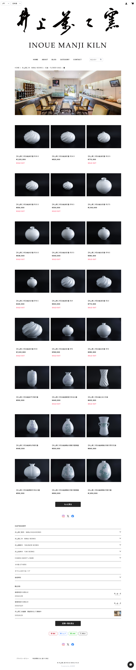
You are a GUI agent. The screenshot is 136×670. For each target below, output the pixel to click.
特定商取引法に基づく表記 (40, 658)
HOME (35, 59)
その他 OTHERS (20, 564)
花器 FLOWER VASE (53, 68)
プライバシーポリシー (23, 658)
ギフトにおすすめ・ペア (22, 571)
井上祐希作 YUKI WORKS (24, 552)
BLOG (54, 59)
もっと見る (68, 504)
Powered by (68, 666)
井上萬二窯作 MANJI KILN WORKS (28, 532)
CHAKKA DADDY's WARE (24, 558)
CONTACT (77, 59)
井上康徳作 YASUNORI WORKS (27, 545)
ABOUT (45, 59)
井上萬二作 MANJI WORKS (32, 68)
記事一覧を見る (68, 623)
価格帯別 (18, 577)
